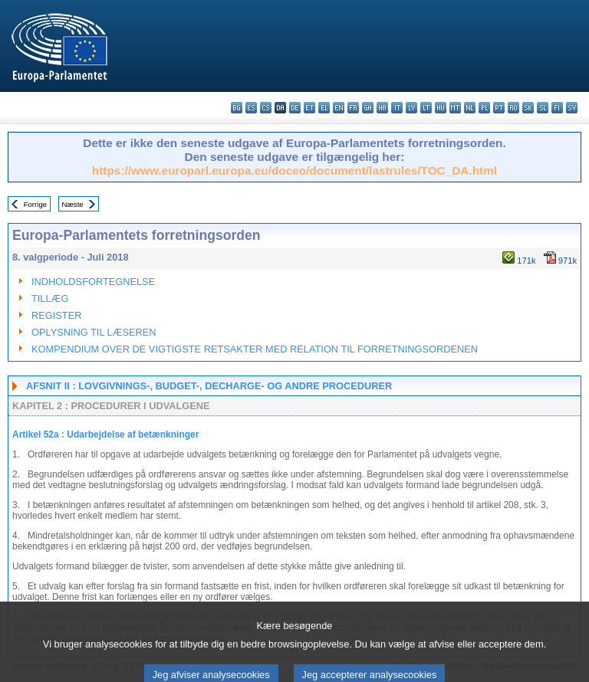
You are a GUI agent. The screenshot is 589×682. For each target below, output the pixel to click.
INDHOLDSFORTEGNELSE (93, 281)
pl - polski (484, 107)
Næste (72, 204)
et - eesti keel (309, 107)
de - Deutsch (295, 107)
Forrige (35, 204)
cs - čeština (265, 107)
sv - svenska (571, 107)
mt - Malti (455, 107)
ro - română (513, 107)
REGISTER (56, 315)
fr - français (353, 107)
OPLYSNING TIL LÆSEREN (93, 332)
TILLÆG (49, 298)
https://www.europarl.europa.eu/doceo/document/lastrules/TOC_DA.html (294, 170)
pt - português (499, 107)
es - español (251, 107)
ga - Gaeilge (367, 107)
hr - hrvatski (382, 107)
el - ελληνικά (324, 107)
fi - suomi (557, 107)
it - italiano (397, 107)
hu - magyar (440, 107)
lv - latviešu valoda (411, 107)
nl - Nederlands (469, 107)
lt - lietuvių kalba (426, 107)
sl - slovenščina (542, 107)
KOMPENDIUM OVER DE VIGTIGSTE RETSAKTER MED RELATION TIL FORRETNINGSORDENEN (254, 349)
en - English (338, 107)
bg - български (236, 107)
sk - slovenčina (528, 107)
